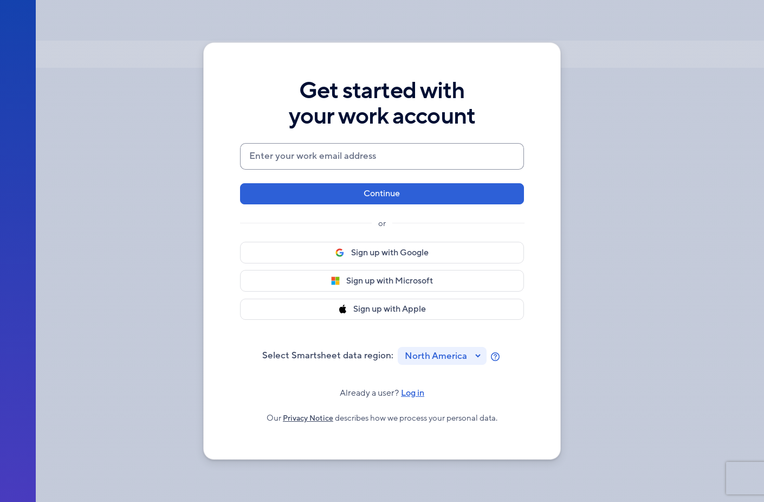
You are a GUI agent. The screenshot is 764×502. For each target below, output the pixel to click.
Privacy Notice (308, 424)
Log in (415, 400)
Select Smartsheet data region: (327, 357)
